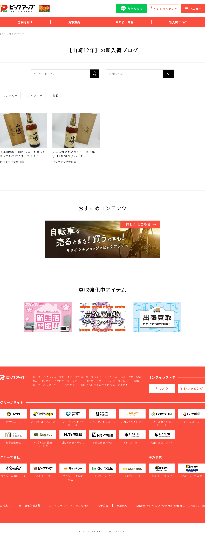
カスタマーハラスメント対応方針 (69, 505)
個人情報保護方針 (29, 505)
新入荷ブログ (178, 22)
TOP (2, 34)
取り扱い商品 (125, 22)
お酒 (55, 95)
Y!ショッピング (167, 9)
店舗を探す (25, 22)
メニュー (193, 9)
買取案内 (74, 22)
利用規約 (122, 505)
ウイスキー (35, 95)
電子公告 (103, 505)
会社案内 (5, 505)
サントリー (10, 95)
